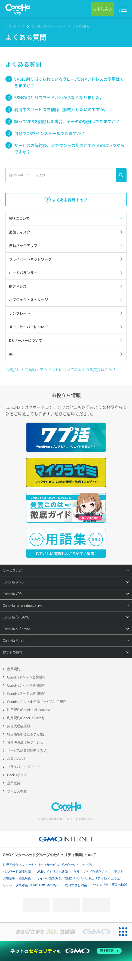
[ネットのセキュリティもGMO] (66, 950)
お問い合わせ (17, 758)
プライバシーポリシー (23, 766)
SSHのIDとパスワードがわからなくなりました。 (59, 98)
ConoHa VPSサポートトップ (49, 26)
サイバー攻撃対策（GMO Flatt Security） (31, 885)
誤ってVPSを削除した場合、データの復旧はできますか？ (67, 121)
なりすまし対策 (76, 885)
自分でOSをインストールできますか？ (49, 133)
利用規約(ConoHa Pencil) (25, 717)
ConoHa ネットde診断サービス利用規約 (36, 701)
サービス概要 (17, 791)
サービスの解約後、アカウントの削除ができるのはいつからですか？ (69, 148)
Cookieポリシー (18, 774)
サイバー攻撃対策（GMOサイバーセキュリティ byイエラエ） (80, 878)
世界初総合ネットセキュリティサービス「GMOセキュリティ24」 (49, 865)
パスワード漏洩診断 (17, 872)
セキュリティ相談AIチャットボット (98, 871)
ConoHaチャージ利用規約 (26, 685)
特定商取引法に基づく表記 (26, 734)
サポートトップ (14, 26)
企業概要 (13, 783)
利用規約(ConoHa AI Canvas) (28, 709)
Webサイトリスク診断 (52, 872)
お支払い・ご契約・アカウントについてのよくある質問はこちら (60, 369)
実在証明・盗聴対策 (17, 878)
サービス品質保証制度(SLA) (27, 750)
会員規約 (13, 669)
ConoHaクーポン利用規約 (26, 693)
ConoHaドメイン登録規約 (26, 677)
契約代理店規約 (18, 726)
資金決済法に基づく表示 (25, 742)
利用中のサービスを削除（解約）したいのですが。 (61, 109)
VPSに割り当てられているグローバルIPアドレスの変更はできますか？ (69, 82)
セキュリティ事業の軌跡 (110, 885)
